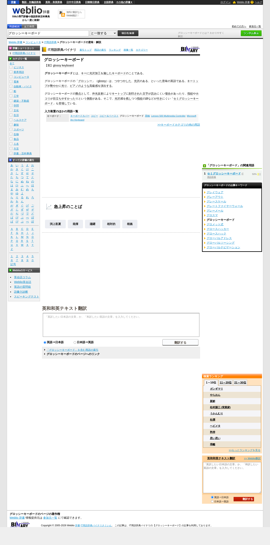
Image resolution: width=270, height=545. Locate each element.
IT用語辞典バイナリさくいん (96, 525)
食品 (16, 139)
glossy (102, 81)
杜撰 (212, 419)
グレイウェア (215, 192)
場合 (168, 93)
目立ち (57, 98)
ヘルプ (258, 2)
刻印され (134, 93)
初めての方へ (239, 26)
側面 (89, 98)
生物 (16, 134)
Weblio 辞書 (243, 2)
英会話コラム (22, 277)
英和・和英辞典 (53, 2)
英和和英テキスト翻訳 (64, 308)
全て (12, 63)
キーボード (119, 73)
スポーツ (19, 129)
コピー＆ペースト (109, 116)
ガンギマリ (216, 388)
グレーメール (215, 210)
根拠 (130, 224)
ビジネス (19, 67)
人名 (16, 143)
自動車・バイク (23, 86)
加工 (98, 73)
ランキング (115, 49)
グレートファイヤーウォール (225, 206)
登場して (64, 103)
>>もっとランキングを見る (244, 450)
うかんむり (216, 413)
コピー (94, 116)
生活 (16, 115)
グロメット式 (215, 224)
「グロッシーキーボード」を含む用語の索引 (72, 349)
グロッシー (85, 81)
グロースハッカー (218, 229)
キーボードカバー (80, 116)
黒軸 (147, 116)
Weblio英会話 (22, 282)
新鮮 (212, 401)
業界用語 (19, 72)
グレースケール (216, 201)
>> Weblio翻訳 (252, 458)
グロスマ (212, 215)
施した (107, 73)
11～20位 (226, 382)
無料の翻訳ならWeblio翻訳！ (74, 14)
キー (84, 73)
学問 (16, 105)
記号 (13, 264)
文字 (145, 93)
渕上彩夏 (55, 224)
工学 (16, 96)
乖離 (212, 444)
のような (83, 85)
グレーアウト (215, 196)
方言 (16, 148)
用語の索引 (100, 49)
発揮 (75, 224)
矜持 (212, 432)
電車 (16, 81)
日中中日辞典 (73, 2)
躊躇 (92, 224)
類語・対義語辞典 (31, 2)
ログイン (225, 2)
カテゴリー (142, 49)
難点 (78, 93)
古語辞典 (108, 2)
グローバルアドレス (219, 238)
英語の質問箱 (22, 286)
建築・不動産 (21, 100)
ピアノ (74, 85)
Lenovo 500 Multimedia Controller (168, 116)
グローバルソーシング (221, 242)
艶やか (54, 85)
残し (128, 98)
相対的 (111, 224)
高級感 (93, 85)
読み (154, 93)
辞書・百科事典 (23, 153)
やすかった (68, 98)
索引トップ (86, 49)
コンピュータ (33, 42)
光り (64, 85)
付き (159, 98)
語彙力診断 (21, 291)
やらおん (215, 394)
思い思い (215, 438)
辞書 (13, 2)
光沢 (92, 73)
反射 (100, 93)
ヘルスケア (20, 119)
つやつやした (122, 81)
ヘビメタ (215, 425)
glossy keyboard (63, 65)
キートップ (119, 93)
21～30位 (240, 382)
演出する (106, 85)
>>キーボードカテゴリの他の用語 (178, 124)
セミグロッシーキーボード (224, 173)
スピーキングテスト (26, 296)
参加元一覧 (255, 26)
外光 (95, 93)
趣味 (16, 124)
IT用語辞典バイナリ (62, 49)
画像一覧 (128, 49)
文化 (16, 110)
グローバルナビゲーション (223, 247)
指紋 (190, 93)
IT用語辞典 (50, 42)
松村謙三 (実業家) (220, 407)
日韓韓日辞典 (92, 2)
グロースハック (216, 233)
